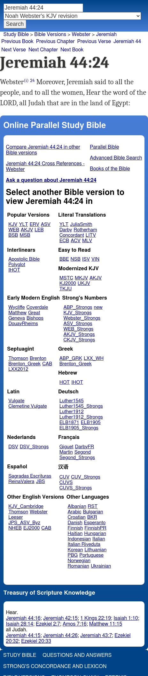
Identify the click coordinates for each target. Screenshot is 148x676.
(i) (26, 80)
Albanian (77, 506)
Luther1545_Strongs (81, 406)
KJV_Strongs (77, 312)
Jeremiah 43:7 (96, 635)
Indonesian (79, 539)
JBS (40, 481)
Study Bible (16, 34)
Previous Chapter (55, 41)
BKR (92, 517)
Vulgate (16, 400)
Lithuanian (95, 549)
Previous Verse (94, 41)
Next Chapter (43, 49)
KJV (12, 224)
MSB (24, 235)
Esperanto (95, 522)
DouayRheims (23, 323)
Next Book (71, 49)
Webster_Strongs (81, 318)
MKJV (81, 278)
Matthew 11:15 (105, 624)
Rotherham (85, 229)
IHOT (14, 270)
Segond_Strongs (77, 457)
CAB (47, 363)
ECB (64, 240)
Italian (98, 539)
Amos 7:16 (75, 624)
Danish (75, 522)
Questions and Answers (77, 655)
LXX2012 (18, 369)
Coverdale (37, 307)
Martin (66, 452)
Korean (75, 549)
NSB (76, 259)
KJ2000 (67, 283)
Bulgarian (93, 511)
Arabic (75, 511)
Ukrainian (101, 566)
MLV (87, 240)
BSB (13, 235)
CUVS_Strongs (75, 488)
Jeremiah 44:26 (60, 635)
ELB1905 (91, 422)
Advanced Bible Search (116, 157)
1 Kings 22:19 (95, 618)
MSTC (66, 278)
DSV (13, 446)
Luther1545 (71, 400)
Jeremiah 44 (127, 41)
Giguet (66, 446)
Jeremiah (106, 34)
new (98, 307)
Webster (39, 511)
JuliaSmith (81, 224)
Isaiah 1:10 (125, 618)
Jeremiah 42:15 (60, 618)
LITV (91, 235)
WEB (13, 229)
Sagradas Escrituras (29, 476)
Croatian (77, 517)
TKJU (65, 288)
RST (93, 506)
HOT (64, 382)
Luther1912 (71, 411)
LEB (39, 229)
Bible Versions (50, 34)
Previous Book (17, 41)
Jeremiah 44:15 (23, 635)
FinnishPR (95, 528)
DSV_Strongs (34, 446)
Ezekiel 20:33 (36, 641)
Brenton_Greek (24, 363)
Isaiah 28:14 (19, 624)
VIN (95, 259)
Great (34, 312)
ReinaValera (21, 481)
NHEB (15, 528)
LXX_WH (94, 358)
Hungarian (95, 533)
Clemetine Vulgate (27, 406)
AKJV (27, 229)
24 (32, 80)
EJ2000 (31, 528)
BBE (64, 259)
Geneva (16, 318)
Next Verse (13, 49)
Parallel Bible (104, 147)
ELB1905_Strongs (78, 428)
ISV (86, 259)
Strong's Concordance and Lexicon (54, 666)
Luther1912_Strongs (81, 417)
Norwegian (79, 560)
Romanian (78, 566)
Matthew (17, 312)
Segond (82, 452)
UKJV (84, 283)
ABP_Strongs (77, 307)
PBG (73, 555)
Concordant (71, 235)
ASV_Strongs (77, 323)
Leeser (15, 517)
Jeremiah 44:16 (23, 618)
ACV (76, 240)
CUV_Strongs (85, 477)
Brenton (38, 358)
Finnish (75, 528)
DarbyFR (84, 446)
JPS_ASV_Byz (24, 522)
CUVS (66, 482)
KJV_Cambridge (25, 506)
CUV (64, 477)
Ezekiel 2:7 (48, 624)
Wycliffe (16, 307)
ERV (34, 224)
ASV (46, 224)
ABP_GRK (70, 358)
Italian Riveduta (84, 544)
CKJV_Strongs (79, 340)
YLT (23, 224)
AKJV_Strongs (79, 334)
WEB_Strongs (78, 329)
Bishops (35, 318)
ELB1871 (69, 422)
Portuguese (91, 555)
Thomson (18, 358)
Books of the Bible (110, 168)
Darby (65, 229)
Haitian (75, 533)
